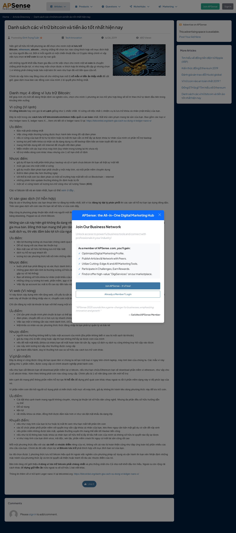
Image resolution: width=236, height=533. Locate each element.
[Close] (160, 215)
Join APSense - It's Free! (118, 285)
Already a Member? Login (118, 294)
